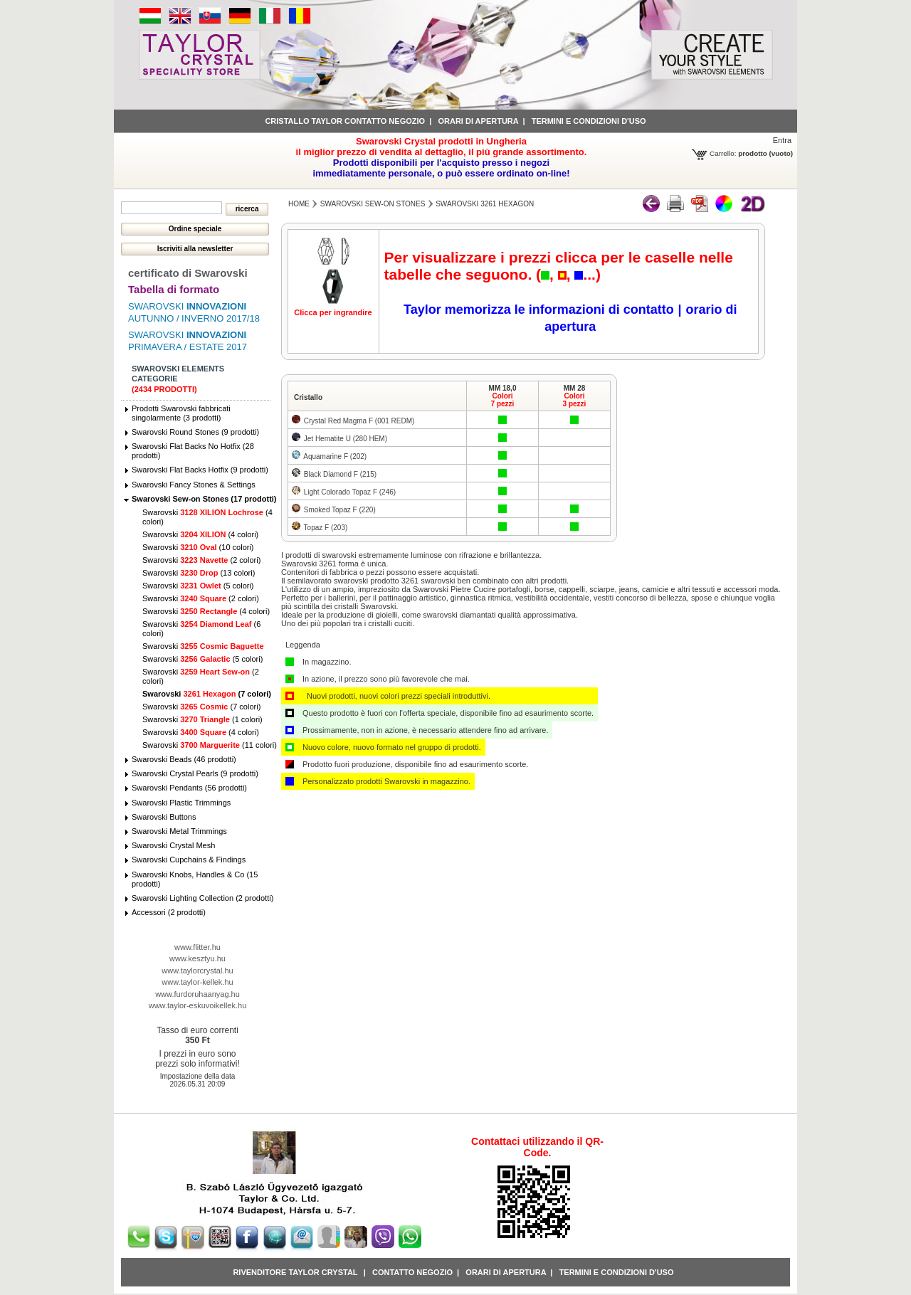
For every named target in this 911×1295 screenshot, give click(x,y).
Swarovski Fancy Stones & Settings (194, 484)
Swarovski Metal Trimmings (179, 831)
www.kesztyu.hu (197, 958)
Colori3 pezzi (574, 400)
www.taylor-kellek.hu (197, 982)
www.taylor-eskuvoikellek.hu (198, 1005)
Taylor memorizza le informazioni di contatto (539, 309)
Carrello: (723, 153)
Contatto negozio (412, 1272)
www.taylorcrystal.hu (197, 970)
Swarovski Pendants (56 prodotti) (189, 787)
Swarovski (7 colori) (206, 693)
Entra (782, 140)
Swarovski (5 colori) (198, 585)
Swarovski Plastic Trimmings (181, 802)
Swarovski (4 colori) (200, 534)
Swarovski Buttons (164, 817)
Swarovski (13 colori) (198, 573)
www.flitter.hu (197, 947)
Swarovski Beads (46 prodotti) (184, 759)
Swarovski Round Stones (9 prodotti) (195, 432)
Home (299, 204)
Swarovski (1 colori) (202, 719)
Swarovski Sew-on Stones (373, 204)
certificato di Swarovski (188, 273)
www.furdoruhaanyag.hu (197, 994)
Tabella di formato (173, 289)
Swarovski (203, 646)
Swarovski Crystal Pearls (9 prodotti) (195, 773)
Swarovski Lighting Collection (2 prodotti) (202, 898)
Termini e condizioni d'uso (589, 121)
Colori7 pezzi (503, 400)
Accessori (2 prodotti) (169, 912)
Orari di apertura (478, 121)
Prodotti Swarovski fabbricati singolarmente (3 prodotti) (181, 413)
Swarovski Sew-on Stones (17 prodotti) (204, 499)
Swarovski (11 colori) (209, 745)
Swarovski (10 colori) (198, 547)
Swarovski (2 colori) (201, 560)
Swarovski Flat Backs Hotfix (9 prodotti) (200, 469)
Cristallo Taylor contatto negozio (345, 121)
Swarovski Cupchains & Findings (189, 859)
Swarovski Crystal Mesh (173, 845)
